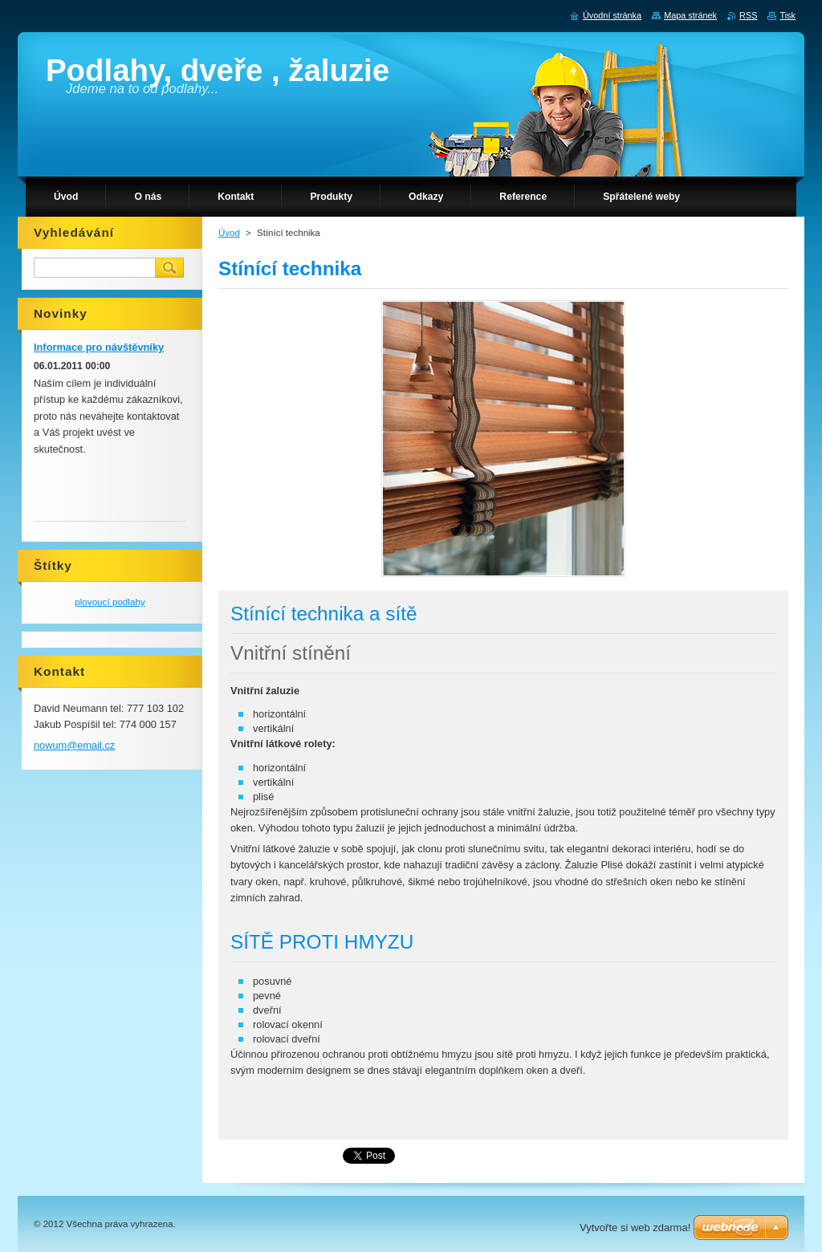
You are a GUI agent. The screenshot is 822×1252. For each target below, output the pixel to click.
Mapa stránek (690, 15)
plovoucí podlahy (110, 601)
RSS (748, 15)
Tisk (787, 15)
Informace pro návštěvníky (99, 347)
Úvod (229, 233)
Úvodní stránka (612, 15)
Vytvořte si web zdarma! (635, 1228)
